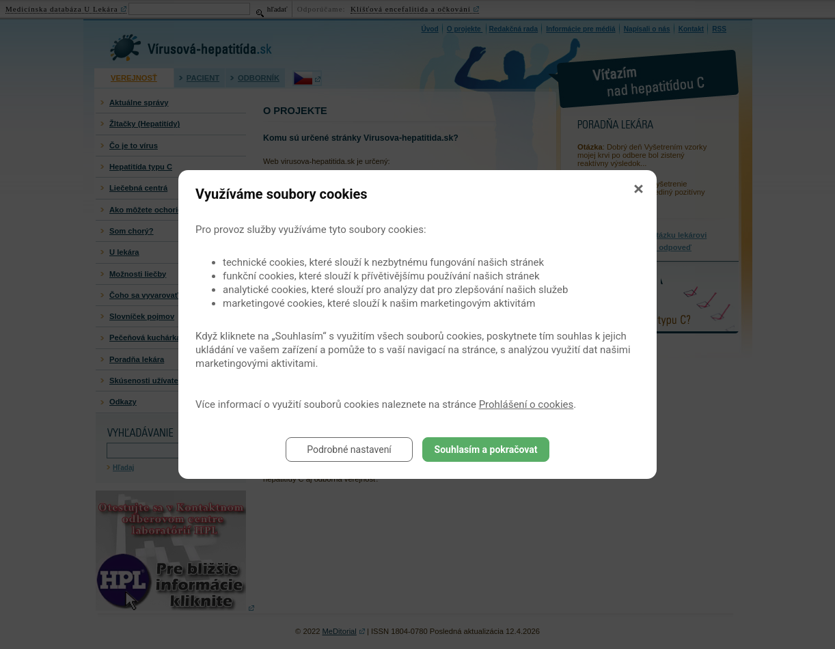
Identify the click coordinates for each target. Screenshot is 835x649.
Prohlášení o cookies (526, 404)
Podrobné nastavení (349, 449)
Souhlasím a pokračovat (486, 449)
